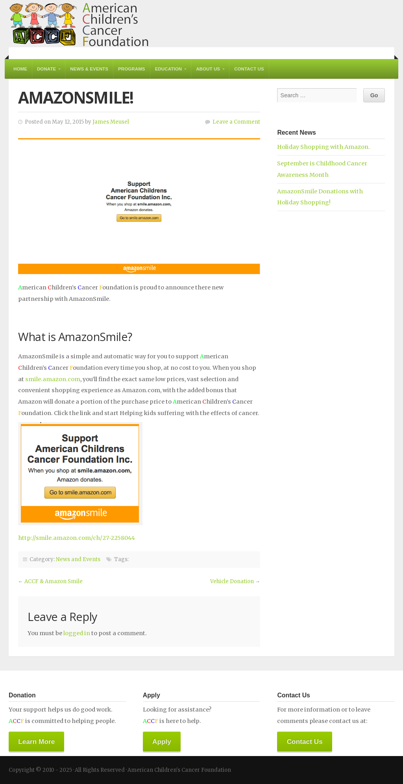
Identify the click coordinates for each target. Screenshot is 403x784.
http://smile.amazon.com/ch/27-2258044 (76, 537)
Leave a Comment (236, 122)
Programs (131, 69)
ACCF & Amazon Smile (53, 581)
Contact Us (249, 69)
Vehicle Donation (232, 581)
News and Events (78, 559)
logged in (76, 633)
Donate (46, 69)
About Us (208, 69)
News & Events (89, 69)
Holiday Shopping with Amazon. (323, 146)
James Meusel (110, 122)
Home (20, 69)
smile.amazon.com (52, 379)
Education (168, 69)
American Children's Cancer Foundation (79, 23)
